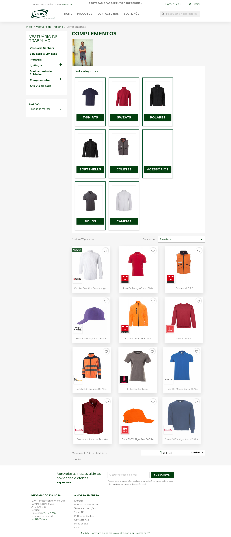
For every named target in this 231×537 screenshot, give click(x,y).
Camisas (123, 221)
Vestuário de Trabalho (43, 38)
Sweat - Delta (178, 338)
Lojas (77, 527)
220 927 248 (67, 4)
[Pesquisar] (180, 14)
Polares (157, 117)
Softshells (90, 169)
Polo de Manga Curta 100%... (133, 288)
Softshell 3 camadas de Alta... (86, 389)
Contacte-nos (108, 13)
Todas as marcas (47, 109)
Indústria (36, 59)
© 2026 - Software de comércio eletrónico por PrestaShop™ (115, 532)
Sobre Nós (131, 13)
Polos (90, 221)
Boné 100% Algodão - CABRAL (135, 439)
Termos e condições (85, 508)
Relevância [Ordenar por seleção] (181, 239)
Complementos (40, 80)
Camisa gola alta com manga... (85, 288)
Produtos (84, 13)
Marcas (34, 104)
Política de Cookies (84, 516)
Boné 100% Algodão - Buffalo (85, 338)
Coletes (124, 169)
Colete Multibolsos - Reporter (87, 439)
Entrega (78, 500)
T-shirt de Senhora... (132, 389)
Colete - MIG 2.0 (181, 288)
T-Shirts (90, 117)
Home (68, 13)
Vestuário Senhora (42, 48)
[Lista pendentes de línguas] (173, 4)
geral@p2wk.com (40, 519)
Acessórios (157, 169)
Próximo (197, 453)
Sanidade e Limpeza (43, 53)
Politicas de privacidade (86, 504)
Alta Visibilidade (40, 86)
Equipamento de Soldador (41, 73)
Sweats (124, 117)
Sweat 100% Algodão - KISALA (176, 439)
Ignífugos (36, 65)
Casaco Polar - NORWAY (134, 338)
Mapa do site (81, 523)
